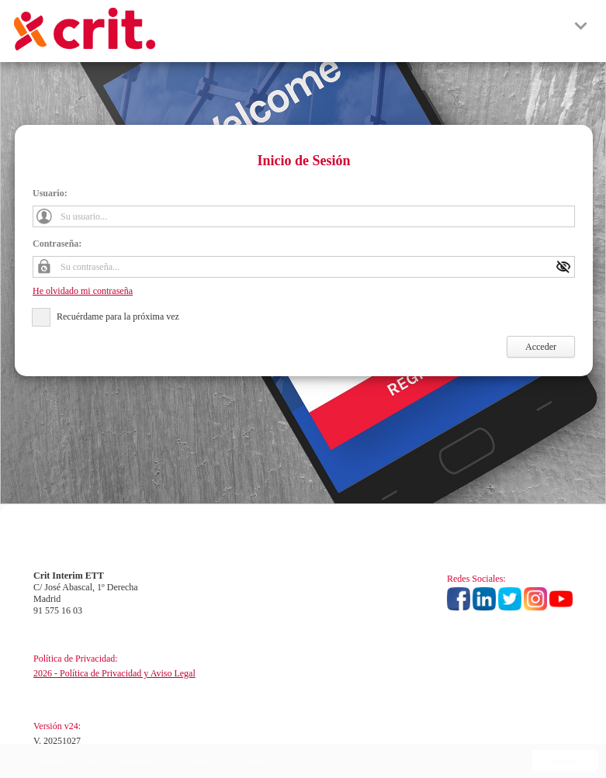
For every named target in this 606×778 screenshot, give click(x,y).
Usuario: (50, 193)
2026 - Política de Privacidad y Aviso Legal (114, 673)
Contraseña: (57, 243)
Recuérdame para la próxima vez (118, 316)
